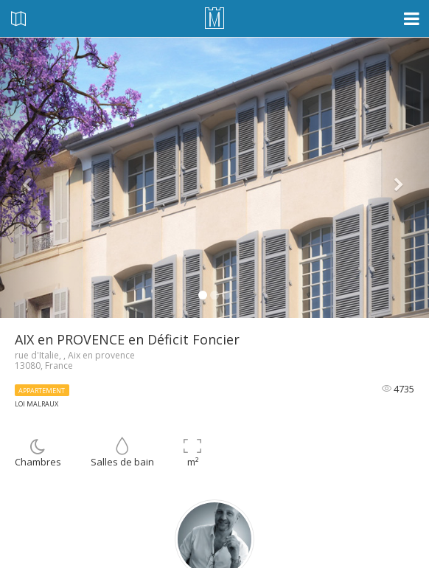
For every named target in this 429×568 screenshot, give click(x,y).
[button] (32, 178)
